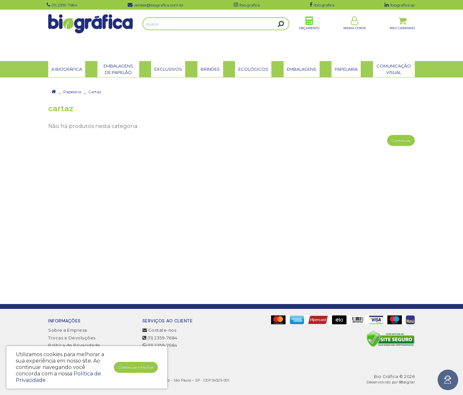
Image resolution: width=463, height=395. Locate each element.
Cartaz (94, 91)
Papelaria (72, 91)
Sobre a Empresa (67, 330)
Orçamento (309, 35)
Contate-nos (159, 330)
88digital (407, 382)
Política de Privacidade (74, 345)
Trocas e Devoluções (71, 337)
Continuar (401, 140)
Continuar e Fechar (136, 367)
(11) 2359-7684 (159, 337)
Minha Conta (354, 35)
